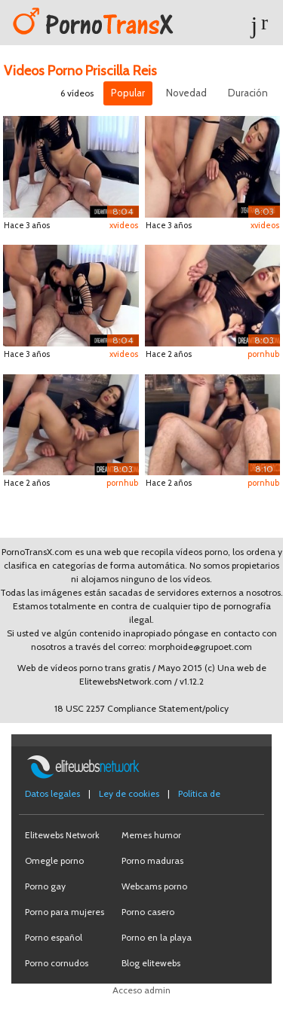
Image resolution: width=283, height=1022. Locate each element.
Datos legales (52, 793)
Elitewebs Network (62, 834)
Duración (248, 93)
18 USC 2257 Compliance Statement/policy (141, 708)
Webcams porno (154, 886)
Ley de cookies (129, 793)
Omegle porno (54, 860)
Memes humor (151, 834)
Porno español (53, 937)
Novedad (186, 93)
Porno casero (148, 911)
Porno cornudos (56, 963)
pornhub (263, 354)
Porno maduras (152, 860)
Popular (128, 93)
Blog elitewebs (151, 963)
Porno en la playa (157, 937)
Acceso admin (141, 990)
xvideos (123, 225)
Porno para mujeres (64, 911)
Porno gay (45, 886)
